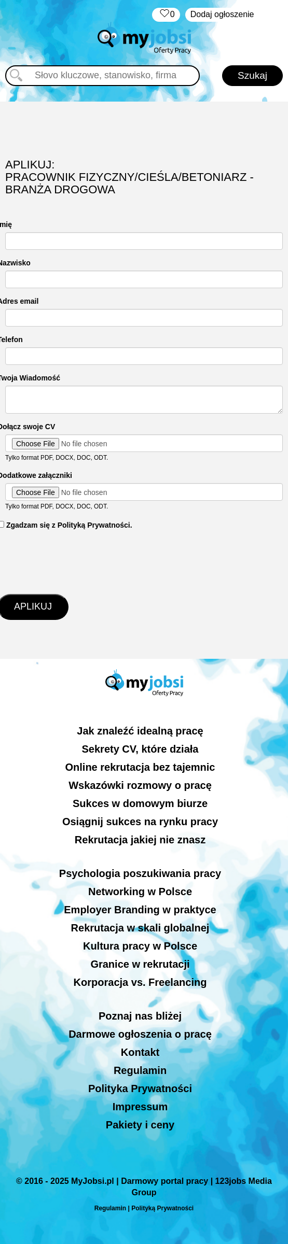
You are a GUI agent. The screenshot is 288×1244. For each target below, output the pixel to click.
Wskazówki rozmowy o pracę (140, 785)
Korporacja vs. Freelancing (140, 982)
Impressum (140, 1106)
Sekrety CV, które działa (140, 749)
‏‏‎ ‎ (165, 15)
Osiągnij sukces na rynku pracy (140, 821)
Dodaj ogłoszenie (222, 14)
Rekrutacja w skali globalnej (140, 928)
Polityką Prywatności (162, 1208)
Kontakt (140, 1052)
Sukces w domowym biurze (140, 803)
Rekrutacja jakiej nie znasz (140, 839)
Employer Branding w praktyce (140, 909)
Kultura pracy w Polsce (140, 946)
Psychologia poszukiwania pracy (140, 873)
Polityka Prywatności (140, 1088)
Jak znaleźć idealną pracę (140, 731)
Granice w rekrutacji (139, 964)
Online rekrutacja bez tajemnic (140, 767)
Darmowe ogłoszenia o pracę (140, 1034)
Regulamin (140, 1070)
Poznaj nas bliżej (140, 1016)
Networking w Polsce (140, 891)
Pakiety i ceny (140, 1124)
